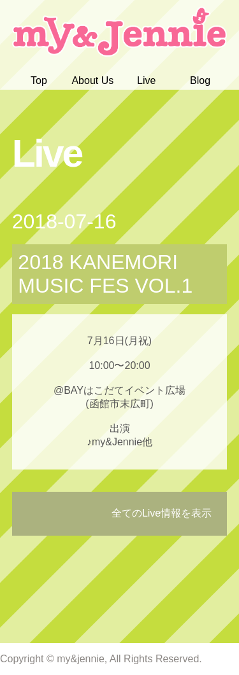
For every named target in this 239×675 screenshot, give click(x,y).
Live (146, 80)
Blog (200, 80)
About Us (92, 80)
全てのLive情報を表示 (162, 513)
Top (39, 80)
